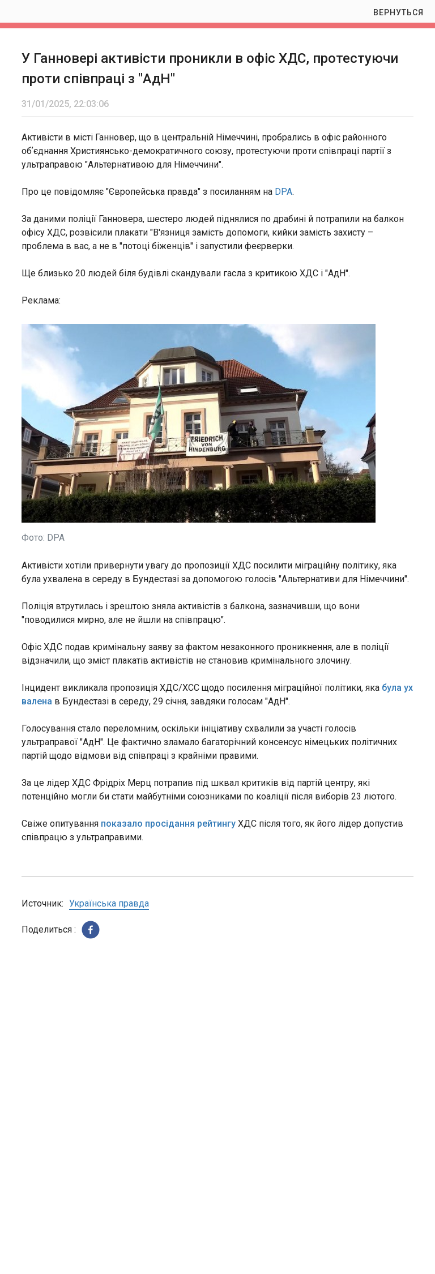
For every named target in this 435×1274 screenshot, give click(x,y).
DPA (283, 191)
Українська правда (109, 903)
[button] (91, 930)
